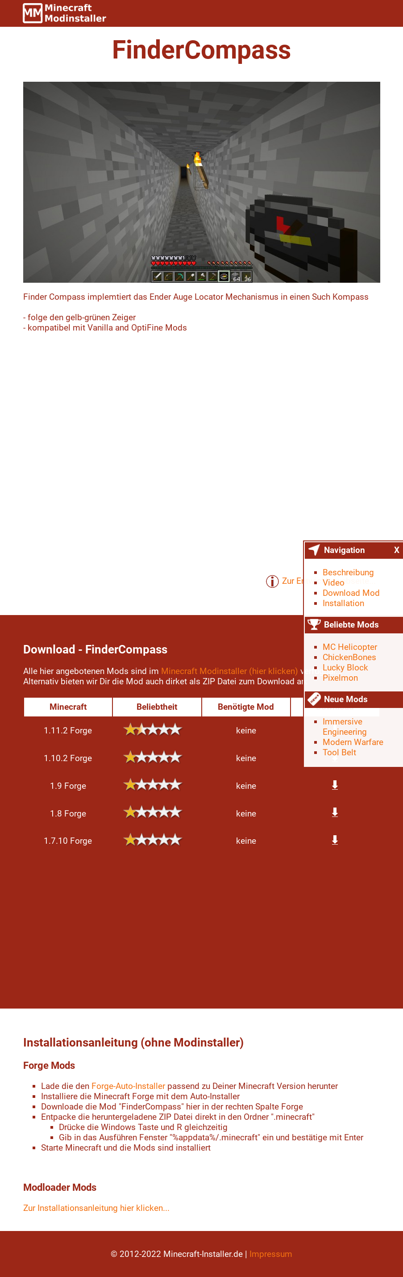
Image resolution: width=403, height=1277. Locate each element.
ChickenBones (349, 657)
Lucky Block (345, 667)
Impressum (270, 1254)
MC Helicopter (350, 647)
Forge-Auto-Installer (128, 1086)
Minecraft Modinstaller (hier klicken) (229, 671)
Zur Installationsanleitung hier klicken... (96, 1208)
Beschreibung (348, 572)
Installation (343, 603)
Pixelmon (340, 678)
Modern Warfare (353, 742)
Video (334, 583)
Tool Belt (339, 752)
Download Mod (351, 593)
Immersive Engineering (345, 726)
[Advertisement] (201, 928)
